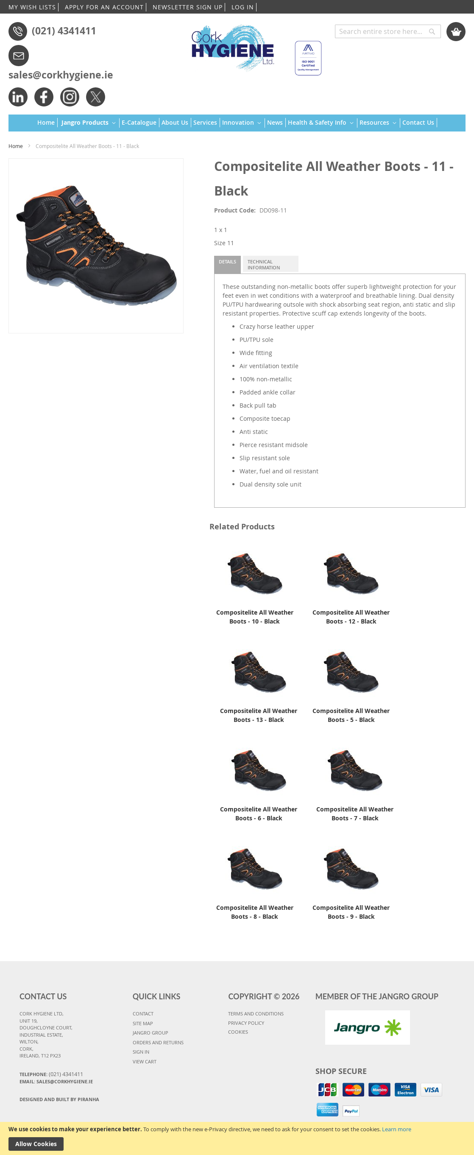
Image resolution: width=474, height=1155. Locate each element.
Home (15, 146)
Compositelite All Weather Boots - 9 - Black (351, 911)
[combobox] (388, 31)
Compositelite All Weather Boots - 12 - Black (351, 616)
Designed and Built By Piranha (59, 1099)
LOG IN (242, 7)
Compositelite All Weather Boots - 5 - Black (351, 715)
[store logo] (253, 46)
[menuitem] (47, 122)
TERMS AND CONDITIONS (256, 1013)
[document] (237, 1138)
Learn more (396, 1129)
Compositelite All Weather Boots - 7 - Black (354, 813)
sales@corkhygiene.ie (60, 74)
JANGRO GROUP (150, 1032)
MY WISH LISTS (32, 7)
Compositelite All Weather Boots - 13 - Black (258, 715)
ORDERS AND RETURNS (158, 1042)
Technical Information (264, 264)
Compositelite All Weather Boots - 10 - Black (254, 616)
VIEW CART (144, 1061)
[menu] (237, 123)
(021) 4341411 (64, 30)
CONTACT (143, 1013)
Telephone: (51, 1074)
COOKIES (238, 1032)
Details (227, 261)
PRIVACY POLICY (246, 1023)
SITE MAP (143, 1023)
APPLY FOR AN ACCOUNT (104, 7)
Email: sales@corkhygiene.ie (56, 1081)
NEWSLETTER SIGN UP (188, 7)
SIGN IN (141, 1052)
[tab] (227, 265)
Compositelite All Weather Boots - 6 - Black (258, 813)
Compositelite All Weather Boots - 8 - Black (254, 911)
